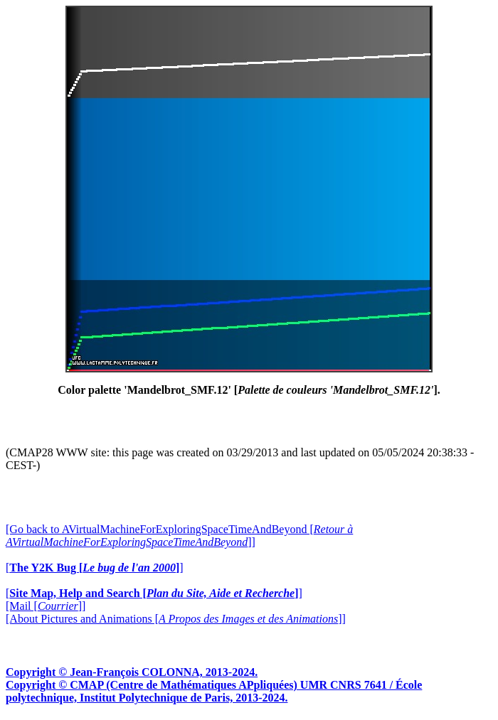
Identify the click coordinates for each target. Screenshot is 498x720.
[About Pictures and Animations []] (176, 619)
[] (95, 568)
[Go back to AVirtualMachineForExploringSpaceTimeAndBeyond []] (179, 535)
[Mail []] (45, 606)
